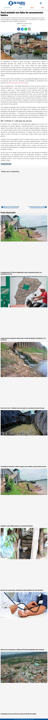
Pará (43, 7)
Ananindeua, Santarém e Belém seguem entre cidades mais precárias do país (23, 466)
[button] (18, 29)
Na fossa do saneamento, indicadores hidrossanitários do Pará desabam (22, 590)
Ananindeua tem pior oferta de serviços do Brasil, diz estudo (18, 714)
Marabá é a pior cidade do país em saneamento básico (17, 526)
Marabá (20, 7)
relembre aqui (10, 83)
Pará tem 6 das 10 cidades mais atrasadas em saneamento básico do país (22, 408)
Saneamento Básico (6, 164)
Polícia (32, 7)
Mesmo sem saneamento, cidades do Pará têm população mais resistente (22, 649)
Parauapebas (7, 7)
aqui (16, 83)
